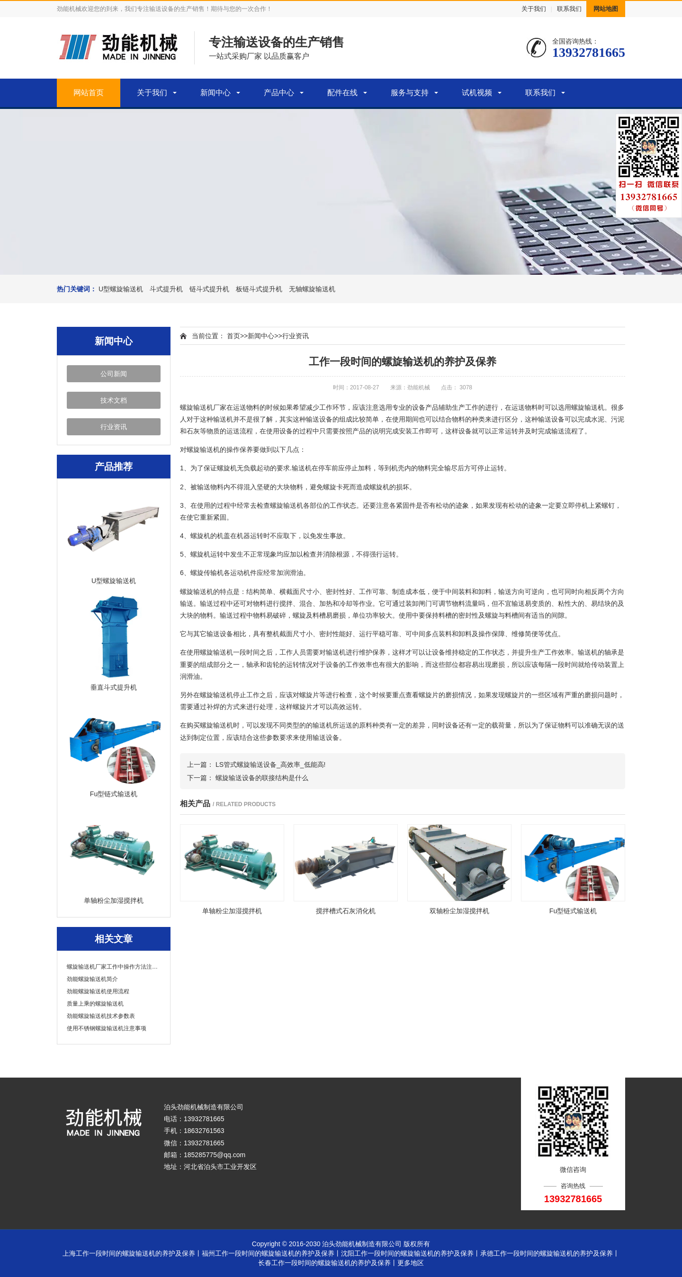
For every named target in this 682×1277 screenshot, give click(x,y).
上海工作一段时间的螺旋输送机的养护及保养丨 (132, 1253)
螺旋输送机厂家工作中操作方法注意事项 (114, 966)
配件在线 (342, 93)
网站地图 (605, 8)
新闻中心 (215, 93)
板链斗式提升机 (259, 289)
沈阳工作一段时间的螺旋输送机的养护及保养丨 (410, 1253)
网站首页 (88, 93)
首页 (233, 336)
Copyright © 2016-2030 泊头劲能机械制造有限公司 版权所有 (341, 1244)
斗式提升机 (166, 289)
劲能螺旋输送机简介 (92, 979)
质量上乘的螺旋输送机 (95, 1003)
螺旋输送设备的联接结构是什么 (261, 778)
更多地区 (410, 1263)
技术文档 (113, 400)
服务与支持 (410, 93)
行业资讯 (113, 427)
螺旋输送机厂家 (203, 407)
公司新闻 (113, 374)
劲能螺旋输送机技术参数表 (101, 1016)
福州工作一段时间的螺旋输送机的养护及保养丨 (271, 1253)
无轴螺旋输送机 (312, 289)
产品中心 (279, 93)
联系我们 (569, 8)
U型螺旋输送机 (121, 289)
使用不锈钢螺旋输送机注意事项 (106, 1028)
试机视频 (477, 93)
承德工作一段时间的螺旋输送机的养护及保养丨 (549, 1253)
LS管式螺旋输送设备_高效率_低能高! (270, 764)
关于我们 (533, 8)
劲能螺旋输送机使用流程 (98, 991)
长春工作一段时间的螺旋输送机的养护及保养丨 (327, 1263)
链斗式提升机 (209, 289)
